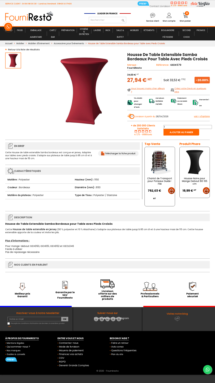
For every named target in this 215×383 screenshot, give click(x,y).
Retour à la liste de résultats (24, 49)
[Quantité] (187, 127)
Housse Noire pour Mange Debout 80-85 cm (194, 181)
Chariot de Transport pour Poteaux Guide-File (159, 181)
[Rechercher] (107, 20)
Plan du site (117, 354)
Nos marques (13, 350)
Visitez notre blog (177, 313)
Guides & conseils (16, 354)
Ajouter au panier (181, 132)
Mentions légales (15, 343)
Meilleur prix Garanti (22, 295)
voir (9, 326)
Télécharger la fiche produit (120, 153)
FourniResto (134, 68)
